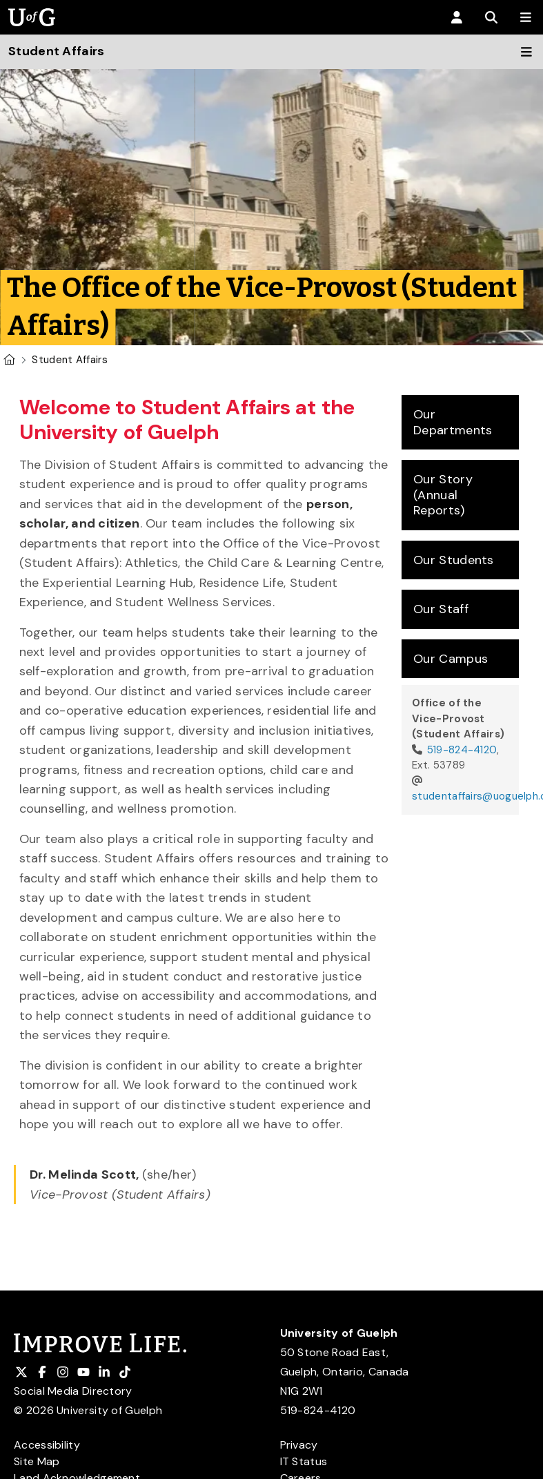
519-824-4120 (462, 750)
